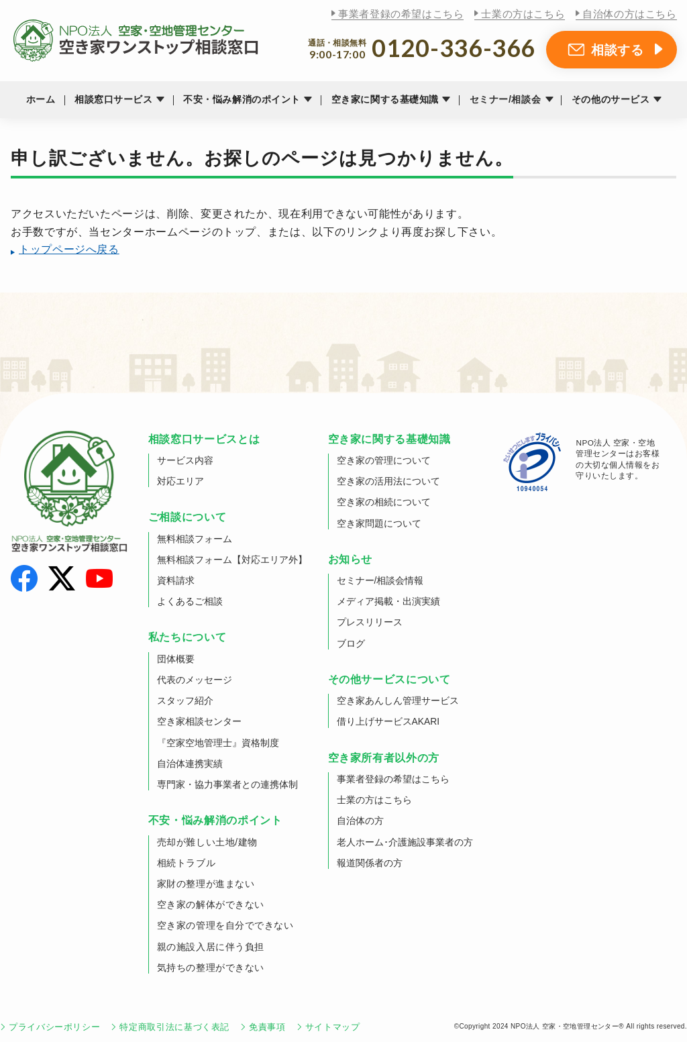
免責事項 (267, 1027)
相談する (617, 49)
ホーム (41, 99)
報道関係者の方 (370, 862)
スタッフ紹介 (185, 700)
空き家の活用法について (388, 481)
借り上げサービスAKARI (388, 721)
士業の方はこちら (523, 13)
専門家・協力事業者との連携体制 (227, 784)
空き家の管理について (384, 460)
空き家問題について (379, 523)
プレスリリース (370, 622)
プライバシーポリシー (54, 1027)
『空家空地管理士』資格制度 (218, 742)
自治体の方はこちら (629, 13)
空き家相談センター (199, 721)
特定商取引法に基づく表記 (174, 1027)
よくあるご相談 (190, 601)
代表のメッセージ (194, 679)
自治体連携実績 (190, 763)
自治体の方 (360, 820)
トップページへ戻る (69, 249)
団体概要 (176, 659)
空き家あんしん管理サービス (398, 700)
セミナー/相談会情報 (380, 580)
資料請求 (176, 580)
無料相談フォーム (194, 538)
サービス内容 (185, 460)
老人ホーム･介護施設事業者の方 (405, 842)
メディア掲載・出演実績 (388, 601)
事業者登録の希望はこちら (401, 13)
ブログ (351, 643)
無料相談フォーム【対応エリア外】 (232, 559)
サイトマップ (332, 1027)
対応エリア (180, 481)
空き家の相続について (384, 502)
